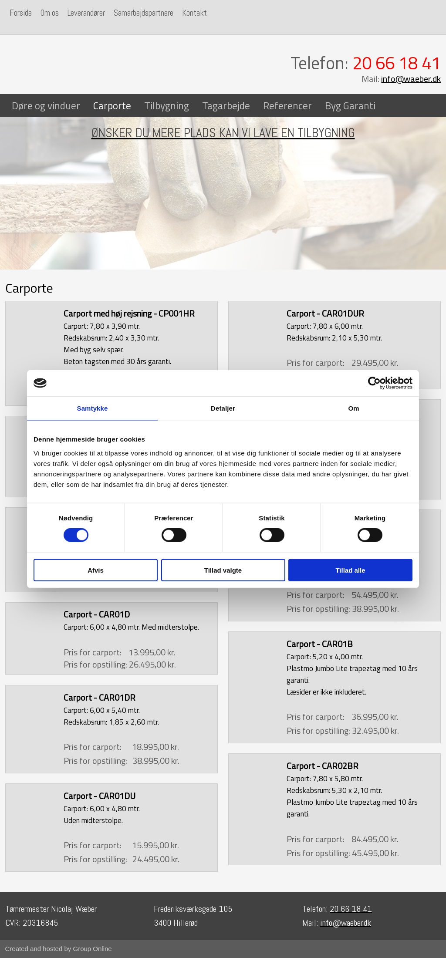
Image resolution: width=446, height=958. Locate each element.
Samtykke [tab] (92, 408)
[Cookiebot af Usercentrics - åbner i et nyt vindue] (374, 383)
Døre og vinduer (46, 105)
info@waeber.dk (411, 78)
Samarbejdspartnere (143, 12)
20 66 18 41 (396, 63)
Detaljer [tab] (223, 408)
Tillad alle (350, 569)
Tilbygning (166, 105)
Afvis (96, 569)
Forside (21, 12)
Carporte (112, 105)
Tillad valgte (223, 569)
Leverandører (86, 12)
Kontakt (194, 12)
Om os (50, 12)
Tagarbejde (226, 105)
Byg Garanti (350, 105)
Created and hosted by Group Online (58, 948)
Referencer (287, 105)
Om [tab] (353, 408)
